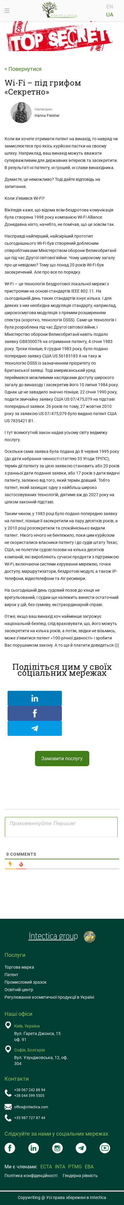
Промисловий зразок (26, 982)
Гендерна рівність (80, 1175)
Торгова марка (19, 967)
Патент (11, 974)
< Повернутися (23, 69)
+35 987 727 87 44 (29, 1118)
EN (109, 6)
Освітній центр (19, 989)
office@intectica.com (31, 1107)
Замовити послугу (62, 758)
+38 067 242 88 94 (29, 1090)
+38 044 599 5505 (29, 1096)
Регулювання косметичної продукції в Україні (49, 997)
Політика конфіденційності (31, 1175)
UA (109, 14)
